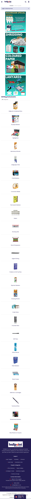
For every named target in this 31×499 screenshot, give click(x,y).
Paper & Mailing (20, 468)
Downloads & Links (19, 462)
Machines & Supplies (20, 471)
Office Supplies (17, 5)
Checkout (23, 459)
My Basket (16, 459)
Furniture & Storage (15, 474)
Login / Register (9, 459)
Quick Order (10, 462)
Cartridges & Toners (10, 471)
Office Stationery (11, 468)
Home (11, 5)
